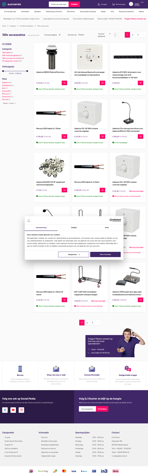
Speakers (13, 26)
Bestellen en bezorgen (49, 441)
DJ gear (7, 437)
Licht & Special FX (11, 452)
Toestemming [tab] (41, 227)
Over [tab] (107, 227)
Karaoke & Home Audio (13, 456)
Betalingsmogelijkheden (50, 445)
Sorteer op (72, 35)
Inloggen (102, 4)
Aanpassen (73, 254)
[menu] (74, 11)
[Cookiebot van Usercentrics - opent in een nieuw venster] (111, 220)
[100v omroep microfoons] (15, 58)
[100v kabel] (15, 52)
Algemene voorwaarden (49, 452)
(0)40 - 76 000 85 (97, 349)
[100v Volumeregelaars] (15, 55)
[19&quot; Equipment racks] (15, 61)
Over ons (44, 437)
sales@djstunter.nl (100, 353)
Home (4, 26)
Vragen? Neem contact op (135, 19)
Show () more (8, 103)
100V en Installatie (11, 448)
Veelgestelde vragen (48, 456)
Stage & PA (9, 445)
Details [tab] (74, 227)
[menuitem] (10, 11)
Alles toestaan (105, 254)
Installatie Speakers (27, 26)
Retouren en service (48, 448)
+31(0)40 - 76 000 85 (123, 448)
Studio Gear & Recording (13, 441)
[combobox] (59, 4)
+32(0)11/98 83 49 (123, 452)
